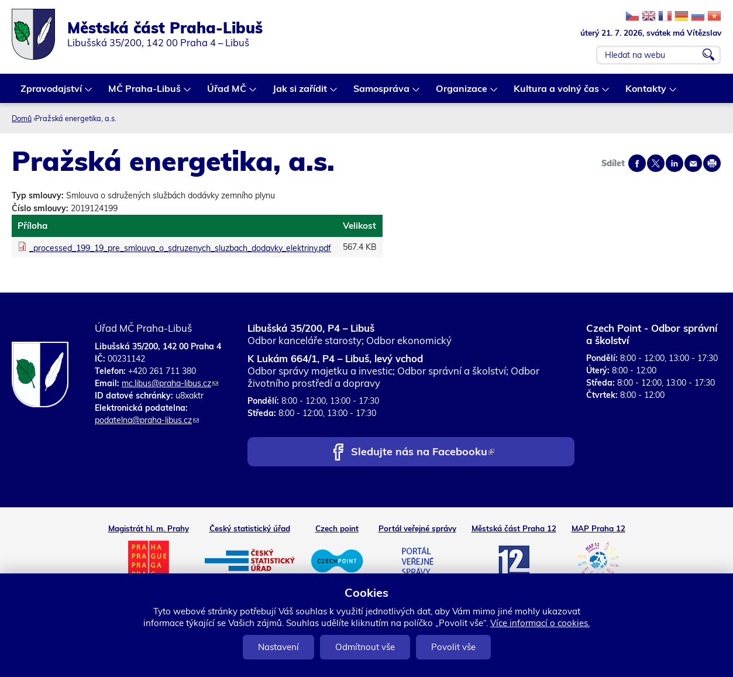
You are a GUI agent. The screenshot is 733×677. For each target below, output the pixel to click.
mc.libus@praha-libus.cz (170, 383)
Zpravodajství (52, 93)
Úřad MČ (227, 93)
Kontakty (646, 93)
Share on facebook (637, 163)
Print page (712, 163)
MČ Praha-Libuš (145, 93)
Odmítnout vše (365, 646)
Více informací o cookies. (540, 622)
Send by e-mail (693, 163)
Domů (22, 118)
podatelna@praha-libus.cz (147, 420)
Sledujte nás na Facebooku (422, 453)
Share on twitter (656, 163)
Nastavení (278, 646)
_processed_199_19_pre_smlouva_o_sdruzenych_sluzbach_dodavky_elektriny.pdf (180, 248)
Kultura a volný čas (557, 93)
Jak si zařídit (300, 93)
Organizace (462, 93)
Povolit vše (453, 646)
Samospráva (382, 93)
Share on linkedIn (674, 163)
